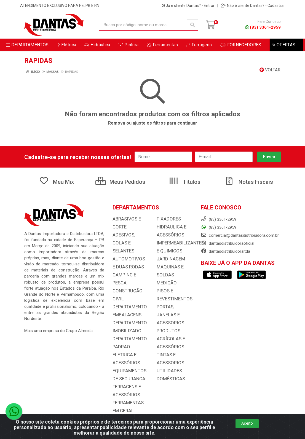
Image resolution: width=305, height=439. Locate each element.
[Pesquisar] (192, 25)
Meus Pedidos (120, 182)
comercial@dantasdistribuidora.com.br (240, 235)
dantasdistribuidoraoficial (227, 243)
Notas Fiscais (248, 182)
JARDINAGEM (169, 257)
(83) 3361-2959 (263, 27)
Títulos (184, 182)
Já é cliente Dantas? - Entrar (188, 5)
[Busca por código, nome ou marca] (143, 25)
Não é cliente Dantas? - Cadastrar (253, 5)
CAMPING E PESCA (130, 265)
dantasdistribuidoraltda (225, 251)
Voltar (269, 69)
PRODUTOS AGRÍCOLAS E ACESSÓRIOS (169, 327)
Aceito (247, 423)
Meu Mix (56, 182)
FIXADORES (167, 218)
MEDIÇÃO (165, 280)
